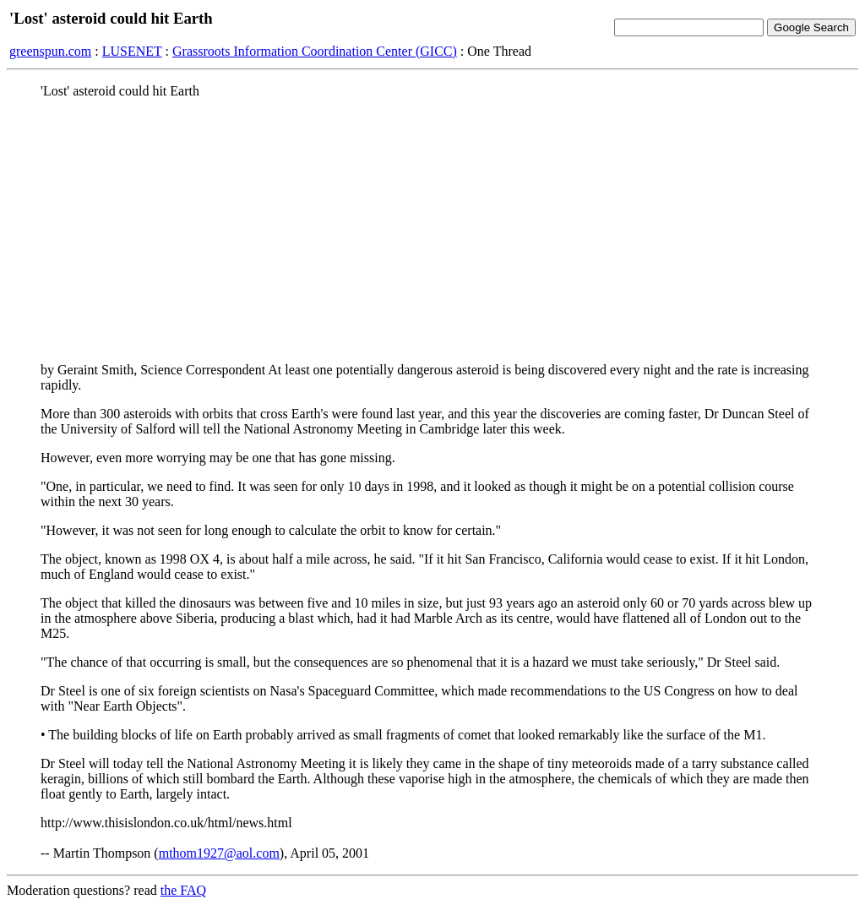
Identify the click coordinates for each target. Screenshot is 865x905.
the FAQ (183, 890)
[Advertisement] (432, 230)
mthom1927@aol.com (219, 853)
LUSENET (132, 51)
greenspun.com (50, 51)
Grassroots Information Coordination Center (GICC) (314, 51)
